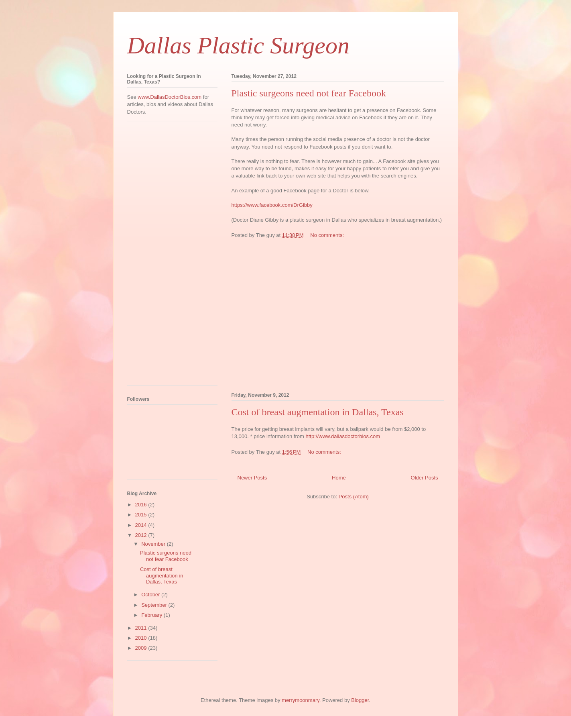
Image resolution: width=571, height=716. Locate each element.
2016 (141, 505)
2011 (141, 628)
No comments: (327, 235)
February (152, 615)
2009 (141, 648)
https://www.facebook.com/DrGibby (272, 205)
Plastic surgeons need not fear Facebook (309, 93)
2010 (141, 638)
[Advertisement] (338, 317)
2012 (141, 535)
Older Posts (424, 478)
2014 (141, 525)
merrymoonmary (300, 700)
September (154, 605)
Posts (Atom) (354, 497)
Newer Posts (252, 478)
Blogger (360, 700)
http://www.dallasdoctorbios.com (342, 436)
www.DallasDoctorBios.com (169, 97)
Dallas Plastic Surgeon (238, 45)
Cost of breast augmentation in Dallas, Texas (318, 412)
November (154, 544)
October (151, 595)
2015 (141, 515)
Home (339, 478)
